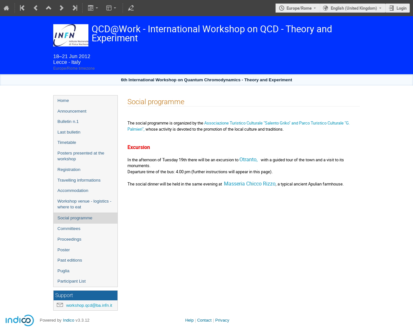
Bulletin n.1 (68, 121)
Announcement (71, 111)
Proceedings (69, 239)
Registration (68, 169)
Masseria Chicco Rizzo (250, 183)
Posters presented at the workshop (80, 156)
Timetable (66, 142)
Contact (204, 320)
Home (63, 100)
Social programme (74, 217)
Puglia (63, 270)
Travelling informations (79, 180)
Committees (68, 228)
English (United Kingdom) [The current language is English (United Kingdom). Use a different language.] (354, 8)
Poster (63, 249)
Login (402, 8)
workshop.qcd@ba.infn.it (89, 305)
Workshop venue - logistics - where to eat (84, 204)
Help (189, 320)
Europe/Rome (299, 8)
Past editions (69, 260)
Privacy (222, 320)
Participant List (71, 281)
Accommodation (72, 190)
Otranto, (249, 159)
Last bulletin (68, 132)
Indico (68, 320)
